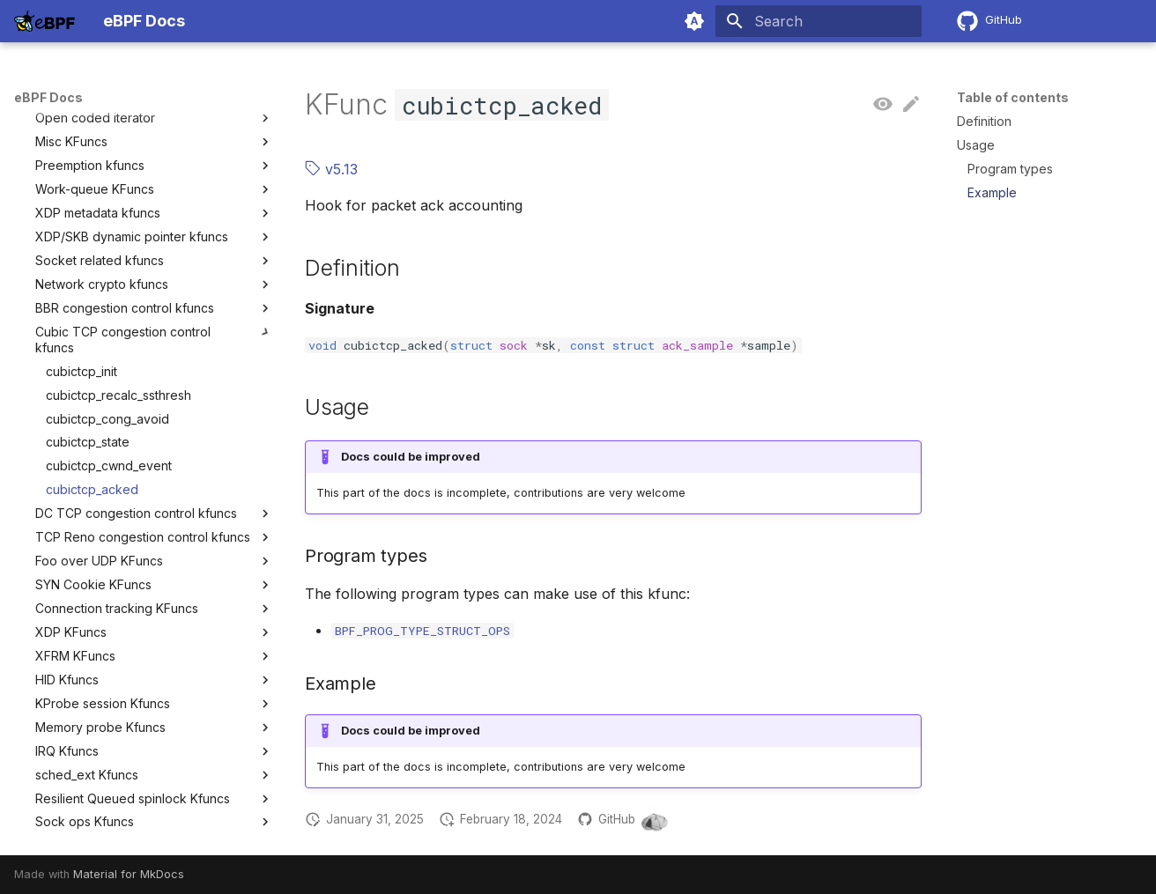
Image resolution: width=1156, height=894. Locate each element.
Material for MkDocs (128, 874)
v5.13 (331, 169)
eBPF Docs (48, 97)
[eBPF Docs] (44, 21)
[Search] (818, 21)
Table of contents (1013, 97)
